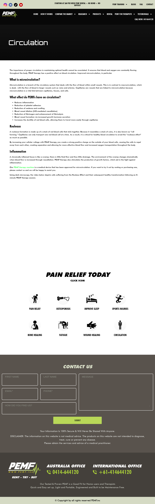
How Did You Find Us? (18, 405)
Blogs (133, 4)
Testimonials (145, 14)
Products (98, 14)
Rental (109, 14)
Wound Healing (91, 335)
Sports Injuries (120, 308)
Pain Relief (35, 308)
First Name (12, 377)
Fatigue (63, 335)
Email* (9, 391)
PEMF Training (120, 4)
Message (87, 377)
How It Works (47, 14)
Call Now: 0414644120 (144, 19)
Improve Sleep (91, 308)
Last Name (50, 377)
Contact (149, 4)
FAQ (141, 4)
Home (35, 14)
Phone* (48, 391)
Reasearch (84, 14)
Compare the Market (65, 14)
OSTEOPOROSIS (63, 308)
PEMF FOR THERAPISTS (125, 14)
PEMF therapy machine (24, 167)
